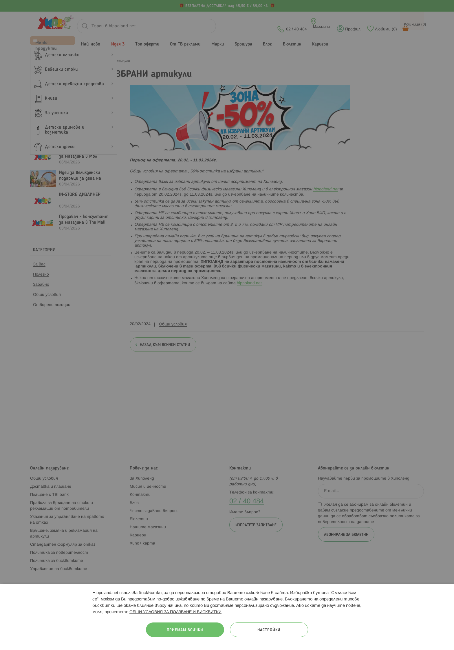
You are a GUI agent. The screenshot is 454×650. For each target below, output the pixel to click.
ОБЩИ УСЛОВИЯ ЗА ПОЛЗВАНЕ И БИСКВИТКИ (175, 612)
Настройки (269, 630)
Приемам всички (185, 630)
